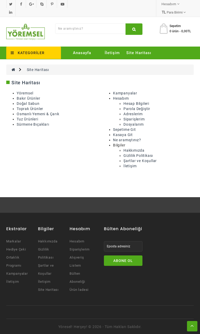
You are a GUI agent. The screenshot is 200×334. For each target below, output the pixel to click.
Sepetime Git (124, 129)
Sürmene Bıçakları (33, 124)
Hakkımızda (134, 150)
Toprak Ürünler (30, 108)
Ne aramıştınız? (127, 139)
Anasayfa (82, 52)
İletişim (112, 52)
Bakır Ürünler (28, 98)
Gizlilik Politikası (138, 155)
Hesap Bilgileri (136, 103)
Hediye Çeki (16, 249)
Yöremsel (25, 93)
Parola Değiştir (136, 108)
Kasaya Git (123, 134)
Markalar (13, 241)
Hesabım (121, 98)
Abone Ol (123, 260)
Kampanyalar (125, 93)
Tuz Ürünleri (27, 119)
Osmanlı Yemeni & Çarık (38, 113)
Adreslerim (133, 113)
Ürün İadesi (79, 289)
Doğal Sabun (28, 103)
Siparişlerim (134, 119)
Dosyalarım (133, 124)
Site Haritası (138, 52)
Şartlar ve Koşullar (140, 160)
